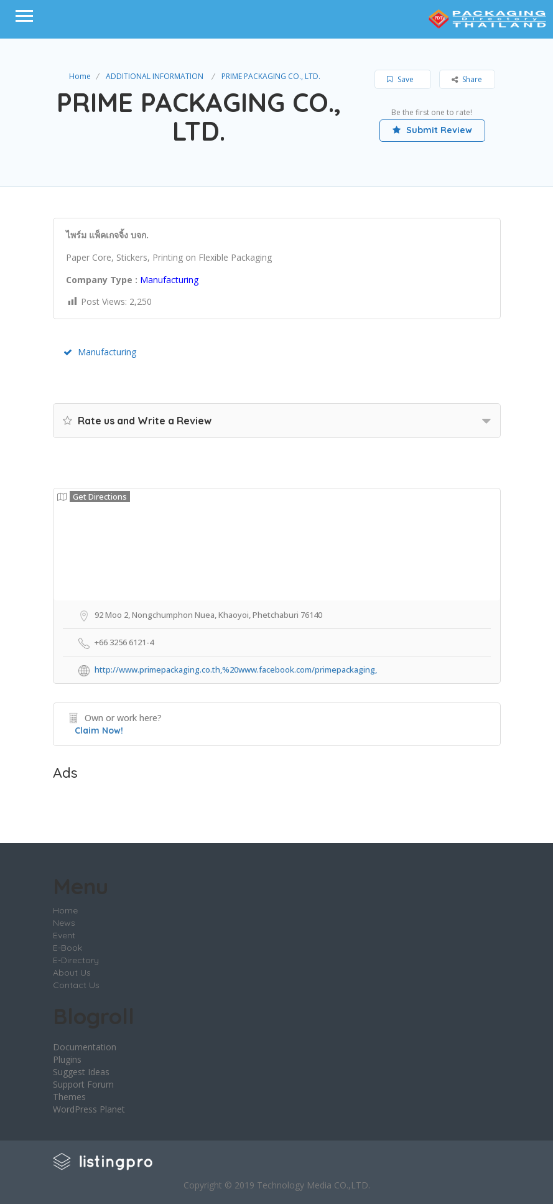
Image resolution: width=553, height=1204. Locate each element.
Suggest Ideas (81, 1072)
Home (80, 76)
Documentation (84, 1047)
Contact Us (76, 985)
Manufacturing (99, 352)
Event (64, 935)
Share (467, 79)
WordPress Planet (89, 1109)
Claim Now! (99, 730)
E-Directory (76, 960)
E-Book (67, 947)
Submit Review (432, 130)
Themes (69, 1097)
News (64, 922)
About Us (72, 972)
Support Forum (83, 1084)
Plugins (67, 1059)
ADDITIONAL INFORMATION (154, 76)
